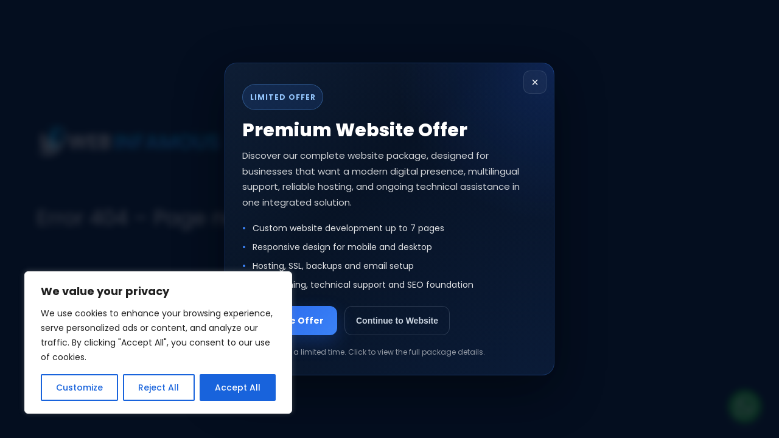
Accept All (237, 387)
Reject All (158, 387)
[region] (158, 342)
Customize (79, 387)
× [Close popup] (535, 82)
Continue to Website (397, 320)
